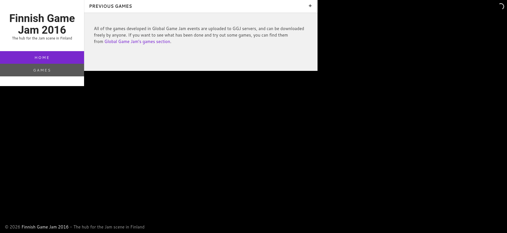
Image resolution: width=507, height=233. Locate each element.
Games (42, 70)
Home (41, 57)
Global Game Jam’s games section (137, 41)
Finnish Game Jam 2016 (45, 227)
